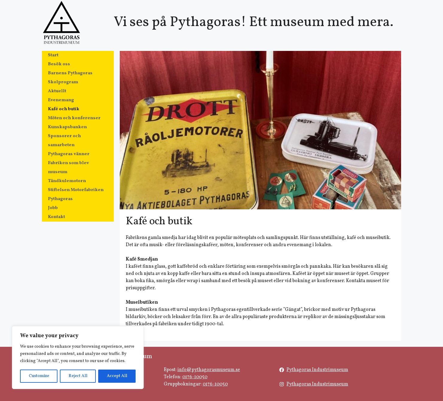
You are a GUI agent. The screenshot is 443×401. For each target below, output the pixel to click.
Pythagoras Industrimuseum (317, 370)
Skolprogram (63, 82)
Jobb (53, 208)
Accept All (117, 376)
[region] (78, 357)
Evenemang (61, 100)
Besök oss (59, 64)
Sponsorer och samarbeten (64, 140)
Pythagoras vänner (68, 154)
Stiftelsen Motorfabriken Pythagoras (76, 194)
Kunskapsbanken (67, 127)
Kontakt (56, 217)
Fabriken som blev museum (68, 167)
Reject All (78, 376)
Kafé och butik (63, 109)
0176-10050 (194, 377)
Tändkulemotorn (67, 181)
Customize (39, 376)
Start (53, 55)
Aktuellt (57, 91)
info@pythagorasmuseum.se (208, 370)
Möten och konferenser (74, 118)
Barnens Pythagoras (70, 73)
